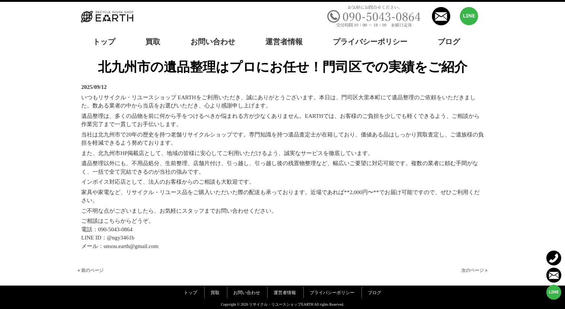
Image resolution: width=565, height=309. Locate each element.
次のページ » (474, 270)
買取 (215, 292)
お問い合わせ (246, 292)
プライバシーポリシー (332, 292)
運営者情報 (285, 292)
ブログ (374, 292)
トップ (190, 292)
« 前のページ (91, 270)
